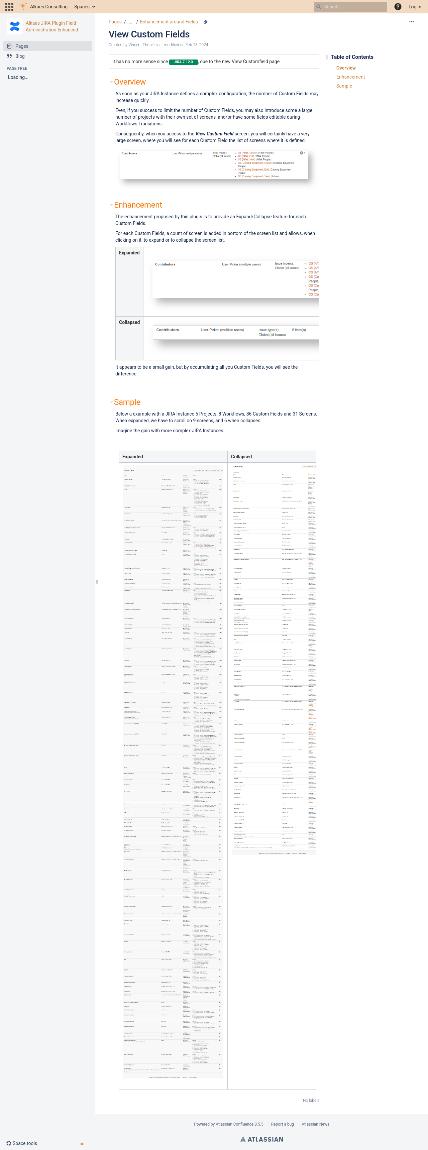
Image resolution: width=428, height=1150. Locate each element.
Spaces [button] (82, 6)
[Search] (318, 6)
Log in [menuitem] (415, 6)
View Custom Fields (149, 34)
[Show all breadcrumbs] (130, 22)
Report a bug (282, 1124)
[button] (9, 6)
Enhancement (350, 77)
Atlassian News (315, 1124)
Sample (344, 86)
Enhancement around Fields (169, 21)
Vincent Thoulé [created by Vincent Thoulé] (141, 44)
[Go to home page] (43, 6)
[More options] (411, 22)
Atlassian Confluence (234, 1124)
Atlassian (261, 1139)
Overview (346, 68)
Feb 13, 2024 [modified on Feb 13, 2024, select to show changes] (197, 44)
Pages (115, 21)
